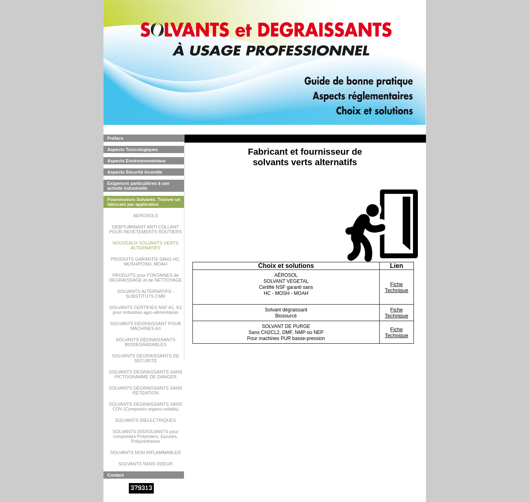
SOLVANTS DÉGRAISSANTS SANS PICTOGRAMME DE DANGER (145, 374)
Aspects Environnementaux (136, 160)
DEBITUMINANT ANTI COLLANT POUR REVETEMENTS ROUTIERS (145, 229)
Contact (115, 475)
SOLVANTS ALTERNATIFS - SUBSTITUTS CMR (145, 294)
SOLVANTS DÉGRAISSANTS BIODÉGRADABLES (146, 342)
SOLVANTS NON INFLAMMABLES (145, 452)
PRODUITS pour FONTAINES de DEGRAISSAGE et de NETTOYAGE (145, 277)
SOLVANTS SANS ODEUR (145, 463)
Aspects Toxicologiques (132, 149)
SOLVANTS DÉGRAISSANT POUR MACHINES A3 (145, 326)
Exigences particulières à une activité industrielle (138, 186)
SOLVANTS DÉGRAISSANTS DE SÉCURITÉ (145, 358)
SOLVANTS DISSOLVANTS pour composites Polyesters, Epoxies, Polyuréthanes (145, 436)
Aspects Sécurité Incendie (135, 172)
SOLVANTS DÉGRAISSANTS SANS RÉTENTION (145, 390)
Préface (115, 138)
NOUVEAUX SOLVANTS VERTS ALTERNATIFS (145, 245)
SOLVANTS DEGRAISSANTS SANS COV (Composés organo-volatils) (145, 406)
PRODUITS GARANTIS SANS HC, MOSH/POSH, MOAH (145, 261)
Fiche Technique (396, 287)
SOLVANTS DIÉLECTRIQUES (145, 420)
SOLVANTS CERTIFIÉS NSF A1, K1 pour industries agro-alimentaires (145, 310)
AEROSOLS (145, 215)
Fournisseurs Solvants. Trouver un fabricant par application (144, 202)
